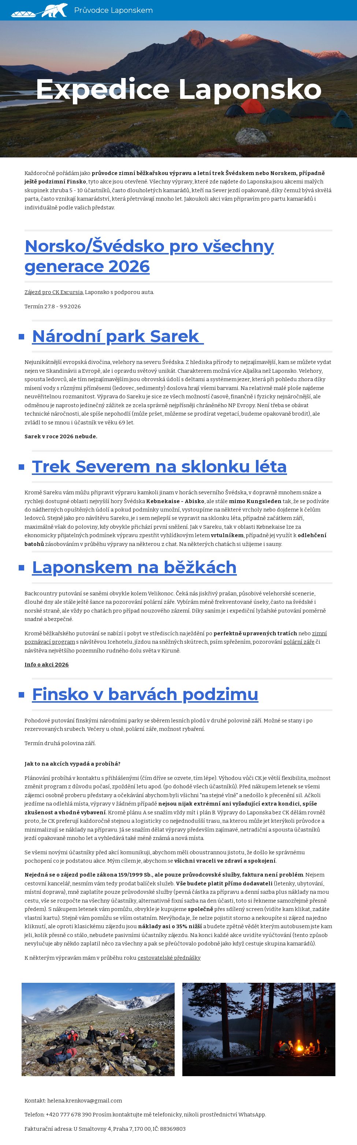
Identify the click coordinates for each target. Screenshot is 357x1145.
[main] (178, 89)
